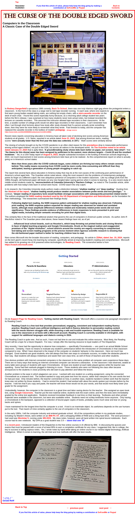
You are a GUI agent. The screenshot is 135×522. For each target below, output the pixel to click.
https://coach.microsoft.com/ (19, 245)
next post (103, 508)
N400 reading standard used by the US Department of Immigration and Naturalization (70, 196)
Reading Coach (72, 242)
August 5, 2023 (50, 154)
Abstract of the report (18, 191)
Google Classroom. (24, 393)
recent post (14, 425)
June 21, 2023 (68, 138)
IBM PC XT (54, 416)
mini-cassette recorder (89, 113)
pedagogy (60, 130)
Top (17, 2)
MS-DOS (47, 418)
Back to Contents (116, 7)
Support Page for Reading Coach (27, 319)
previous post (76, 508)
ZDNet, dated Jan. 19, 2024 (109, 237)
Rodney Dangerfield (16, 108)
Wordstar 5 (23, 418)
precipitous (92, 145)
